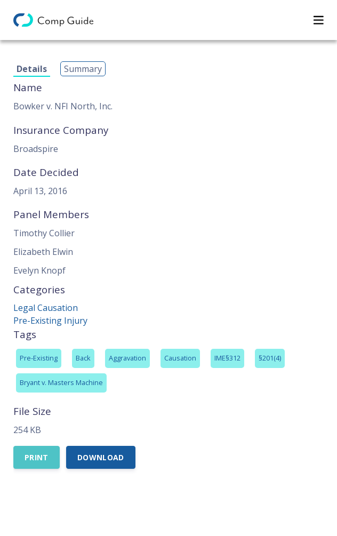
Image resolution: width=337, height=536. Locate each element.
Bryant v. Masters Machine (61, 382)
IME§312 (227, 358)
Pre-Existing (39, 358)
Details (32, 69)
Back (83, 358)
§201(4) (270, 358)
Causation (180, 358)
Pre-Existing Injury (50, 320)
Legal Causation (45, 308)
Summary (83, 69)
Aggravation (127, 358)
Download (100, 457)
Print (37, 457)
